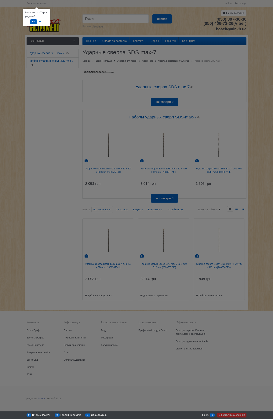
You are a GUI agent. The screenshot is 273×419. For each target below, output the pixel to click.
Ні (40, 21)
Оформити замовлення (232, 415)
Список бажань (99, 415)
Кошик (205, 415)
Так (33, 21)
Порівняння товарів (70, 415)
